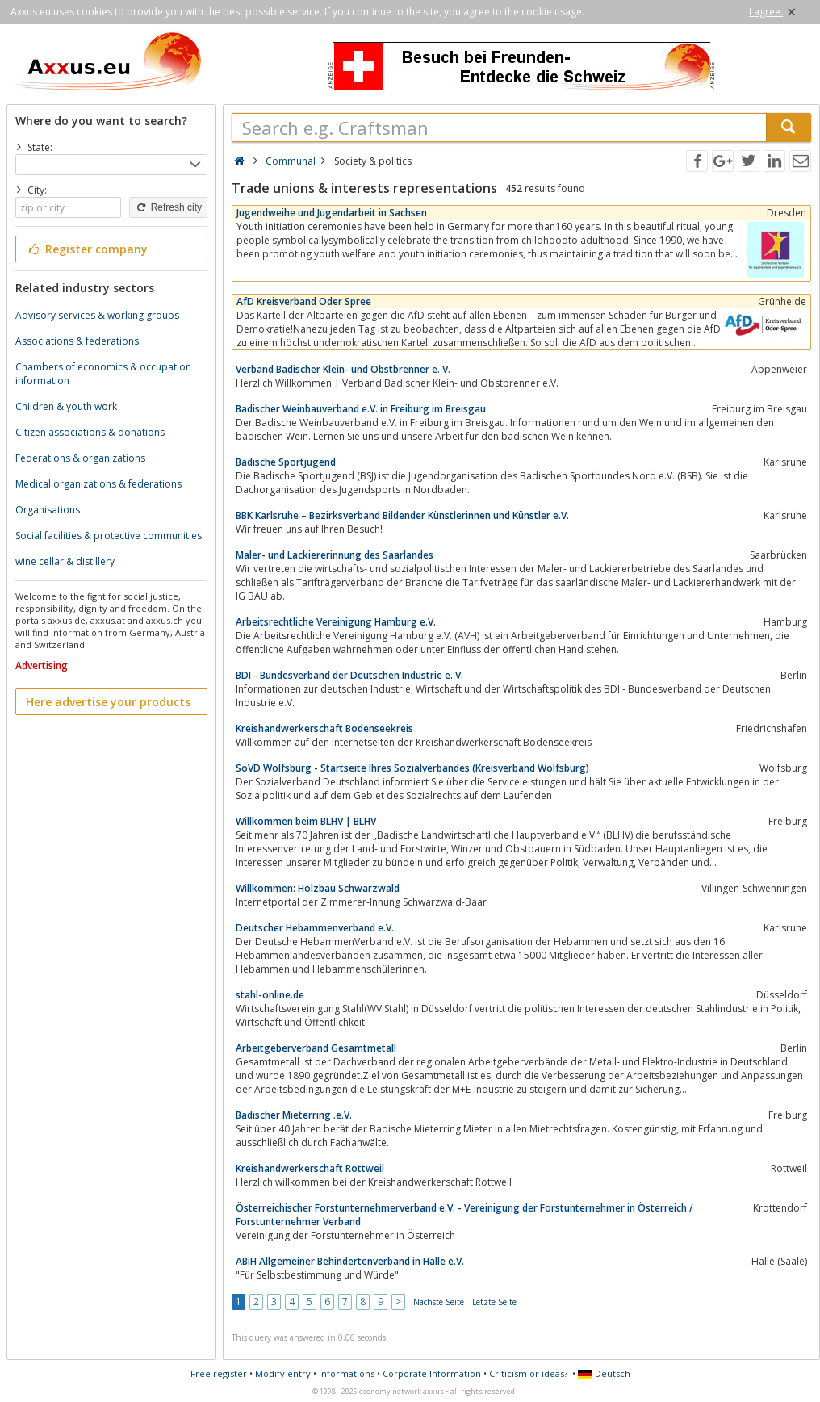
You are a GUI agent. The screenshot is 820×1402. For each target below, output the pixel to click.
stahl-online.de (270, 995)
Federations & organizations (80, 458)
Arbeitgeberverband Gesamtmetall (316, 1048)
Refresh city (168, 207)
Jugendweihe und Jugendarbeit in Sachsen (331, 213)
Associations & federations (77, 341)
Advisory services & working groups (97, 315)
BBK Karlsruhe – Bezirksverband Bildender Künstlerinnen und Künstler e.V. (402, 515)
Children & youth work (66, 406)
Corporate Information (432, 1373)
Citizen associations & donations (90, 432)
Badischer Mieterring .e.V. (294, 1115)
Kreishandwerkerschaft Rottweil (310, 1168)
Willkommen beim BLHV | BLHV (306, 821)
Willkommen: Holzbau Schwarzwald (318, 888)
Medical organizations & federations (98, 484)
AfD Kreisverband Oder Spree (303, 301)
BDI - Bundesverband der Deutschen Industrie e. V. (349, 675)
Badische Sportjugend (286, 462)
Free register (218, 1373)
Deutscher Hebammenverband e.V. (315, 928)
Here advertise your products (108, 701)
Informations (346, 1373)
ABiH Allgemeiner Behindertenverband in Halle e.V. (350, 1261)
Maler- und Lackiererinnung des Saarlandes (334, 555)
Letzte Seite (494, 1302)
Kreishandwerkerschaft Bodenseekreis (324, 728)
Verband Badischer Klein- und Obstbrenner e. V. (343, 369)
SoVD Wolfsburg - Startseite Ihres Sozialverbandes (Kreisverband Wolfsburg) (412, 768)
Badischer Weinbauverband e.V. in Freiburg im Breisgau (361, 409)
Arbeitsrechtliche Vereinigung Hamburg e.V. (336, 622)
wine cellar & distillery (65, 561)
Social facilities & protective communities (108, 535)
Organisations (47, 510)
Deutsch (604, 1373)
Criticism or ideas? (528, 1373)
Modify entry (283, 1373)
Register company (87, 249)
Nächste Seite (438, 1302)
